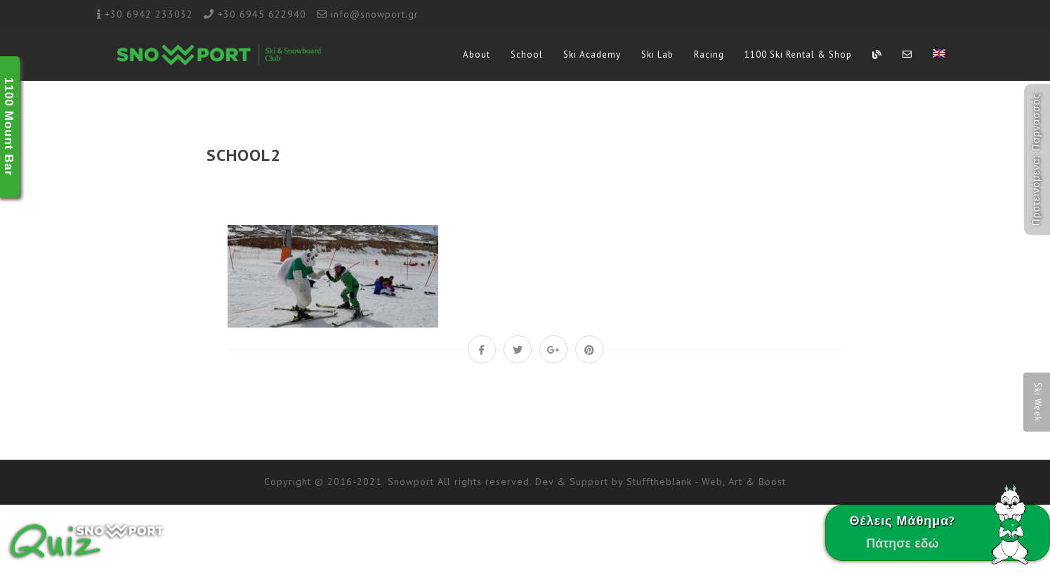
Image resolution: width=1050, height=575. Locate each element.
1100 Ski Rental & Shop (798, 54)
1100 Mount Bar (8, 126)
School (527, 54)
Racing (709, 54)
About (476, 54)
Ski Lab (657, 54)
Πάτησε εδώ (902, 543)
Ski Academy (592, 54)
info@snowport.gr (375, 14)
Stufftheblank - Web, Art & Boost (706, 481)
